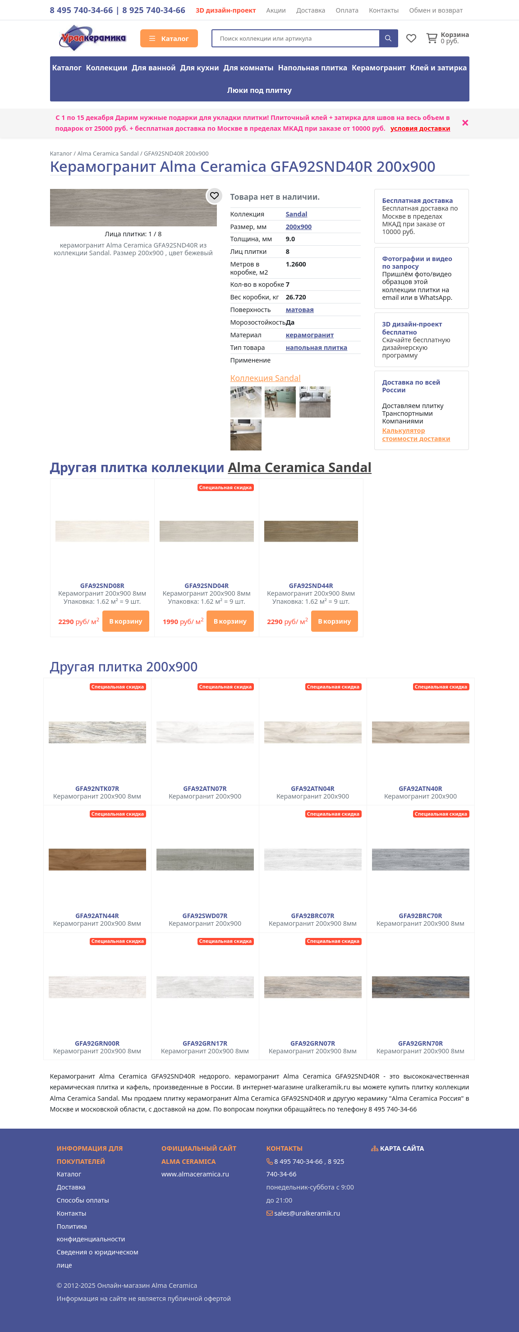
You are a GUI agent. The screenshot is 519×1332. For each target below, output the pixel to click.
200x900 (299, 226)
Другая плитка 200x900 (124, 667)
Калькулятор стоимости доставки (416, 434)
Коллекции (107, 68)
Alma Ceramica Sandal (300, 467)
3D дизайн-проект (226, 10)
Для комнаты (248, 68)
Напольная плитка (312, 68)
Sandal (297, 214)
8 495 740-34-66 (81, 10)
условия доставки (420, 128)
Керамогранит (379, 68)
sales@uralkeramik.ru (307, 1213)
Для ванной (154, 68)
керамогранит (310, 335)
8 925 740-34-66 (153, 10)
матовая (300, 309)
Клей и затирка (438, 68)
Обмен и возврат (436, 10)
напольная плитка (317, 347)
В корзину (125, 621)
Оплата (347, 10)
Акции (276, 10)
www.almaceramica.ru (195, 1174)
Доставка (310, 10)
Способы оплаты (83, 1200)
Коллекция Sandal (265, 378)
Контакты (384, 10)
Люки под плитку (259, 90)
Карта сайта (397, 1148)
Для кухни (199, 68)
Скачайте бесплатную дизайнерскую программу (416, 339)
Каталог (169, 38)
